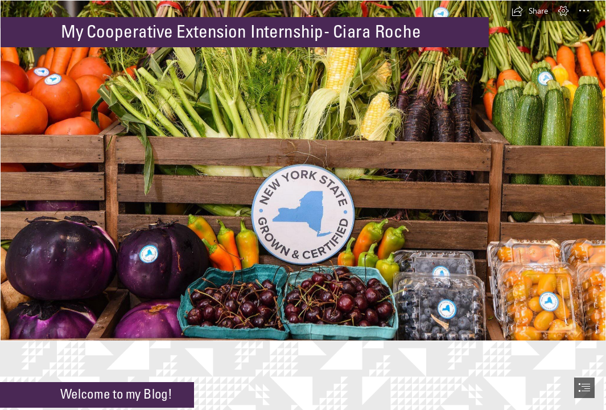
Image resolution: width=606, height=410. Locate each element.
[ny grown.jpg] (303, 170)
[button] (530, 11)
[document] (303, 205)
